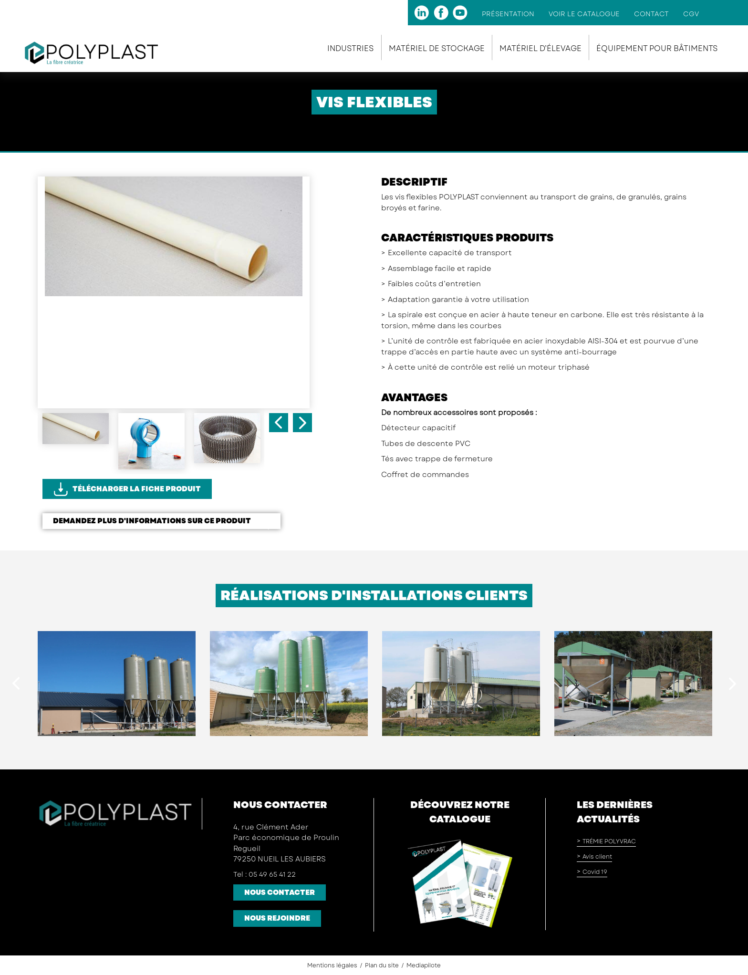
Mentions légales (332, 965)
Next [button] (302, 422)
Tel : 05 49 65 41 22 (264, 874)
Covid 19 (594, 872)
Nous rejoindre (277, 918)
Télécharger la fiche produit (137, 489)
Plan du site (382, 965)
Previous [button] (278, 422)
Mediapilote (423, 965)
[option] (174, 243)
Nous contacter (279, 892)
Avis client (597, 856)
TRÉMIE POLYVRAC (609, 841)
